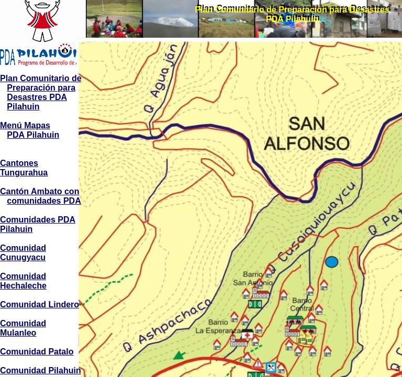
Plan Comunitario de (41, 78)
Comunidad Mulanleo (23, 328)
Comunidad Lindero (39, 304)
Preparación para (41, 87)
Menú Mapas (25, 125)
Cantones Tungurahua (24, 168)
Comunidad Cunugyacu (23, 252)
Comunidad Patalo (36, 351)
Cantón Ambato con (39, 191)
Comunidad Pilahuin (40, 370)
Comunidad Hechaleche (23, 281)
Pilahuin (23, 106)
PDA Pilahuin (33, 134)
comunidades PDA (44, 200)
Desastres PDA (37, 97)
